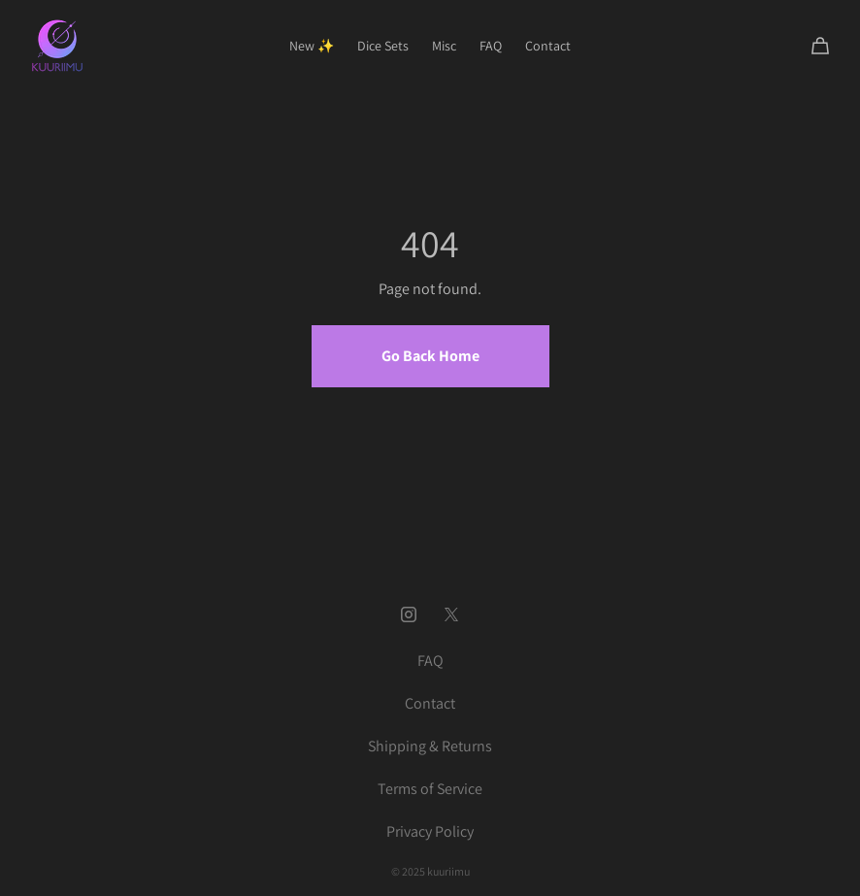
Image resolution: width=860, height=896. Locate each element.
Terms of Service (430, 789)
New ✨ (311, 45)
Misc (444, 45)
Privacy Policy (430, 831)
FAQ (491, 45)
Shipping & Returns (430, 746)
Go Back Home (430, 356)
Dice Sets (383, 45)
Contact (548, 45)
